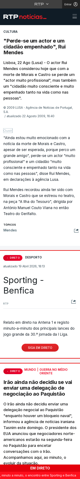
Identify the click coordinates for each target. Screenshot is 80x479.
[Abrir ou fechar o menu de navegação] (73, 16)
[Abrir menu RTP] (40, 4)
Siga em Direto (40, 347)
